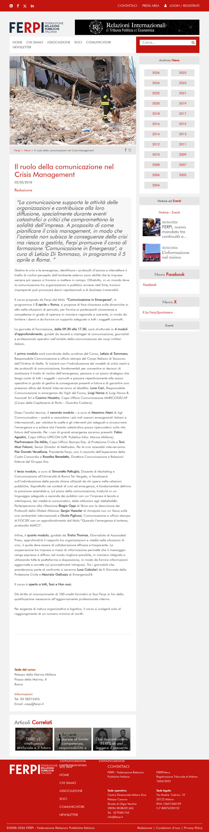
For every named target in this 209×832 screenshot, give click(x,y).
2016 (156, 124)
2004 (156, 185)
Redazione (144, 828)
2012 (156, 144)
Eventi (176, 212)
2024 (156, 83)
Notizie (164, 212)
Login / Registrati (181, 6)
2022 (156, 93)
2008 (156, 165)
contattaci (127, 6)
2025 (182, 73)
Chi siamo (34, 42)
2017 (182, 114)
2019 (182, 103)
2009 (182, 154)
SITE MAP (65, 767)
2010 (156, 154)
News (27, 150)
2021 (182, 93)
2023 (182, 83)
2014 (156, 134)
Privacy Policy (193, 828)
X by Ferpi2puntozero (158, 312)
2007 (182, 165)
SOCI (78, 42)
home (17, 42)
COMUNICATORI (98, 42)
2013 (182, 134)
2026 (156, 73)
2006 (156, 175)
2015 (182, 124)
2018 (156, 114)
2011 (182, 144)
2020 (156, 103)
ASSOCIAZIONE (58, 42)
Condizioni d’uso (168, 828)
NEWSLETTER (22, 47)
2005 (182, 175)
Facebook (149, 285)
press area (150, 6)
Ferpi (17, 150)
